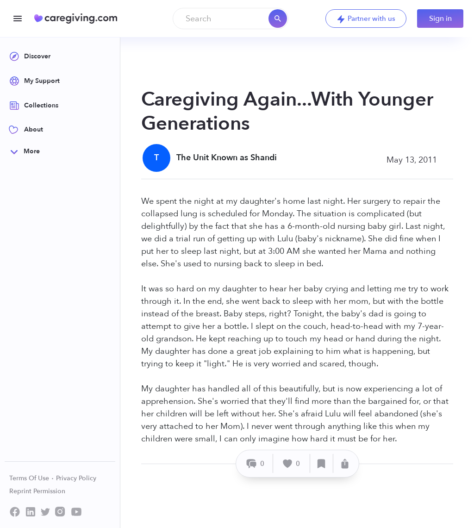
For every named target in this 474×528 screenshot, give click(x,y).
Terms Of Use (31, 478)
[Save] (321, 463)
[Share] (344, 463)
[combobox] (230, 18)
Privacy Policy (76, 478)
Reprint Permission (37, 491)
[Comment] (255, 463)
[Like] (291, 463)
